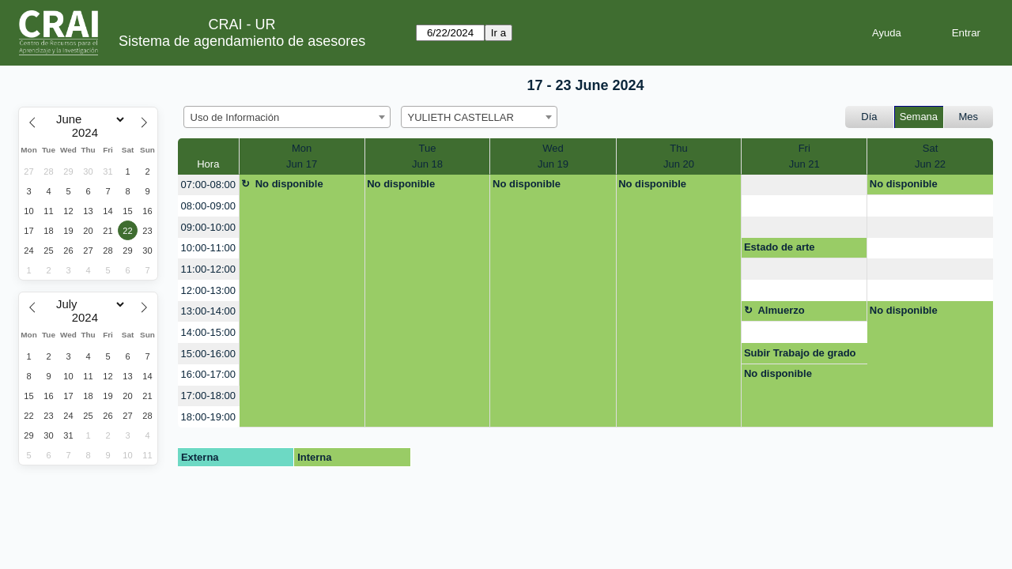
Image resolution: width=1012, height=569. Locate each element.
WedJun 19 (553, 156)
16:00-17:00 (208, 374)
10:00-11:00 (208, 248)
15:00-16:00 (208, 354)
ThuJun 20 (678, 156)
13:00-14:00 (208, 311)
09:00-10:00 (208, 227)
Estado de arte (779, 247)
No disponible (289, 184)
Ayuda (886, 33)
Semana (919, 116)
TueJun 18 (427, 156)
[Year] (88, 132)
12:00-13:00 (208, 290)
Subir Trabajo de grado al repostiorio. (800, 355)
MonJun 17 (301, 156)
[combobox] (287, 117)
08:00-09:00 (208, 206)
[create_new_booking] (804, 185)
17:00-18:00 (208, 395)
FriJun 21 (804, 156)
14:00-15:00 (208, 332)
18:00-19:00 (208, 417)
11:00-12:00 (208, 269)
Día (869, 116)
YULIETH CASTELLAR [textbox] (461, 117)
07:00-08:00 (208, 184)
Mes (969, 116)
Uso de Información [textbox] (235, 117)
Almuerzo (780, 310)
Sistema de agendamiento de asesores (242, 41)
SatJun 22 (930, 156)
